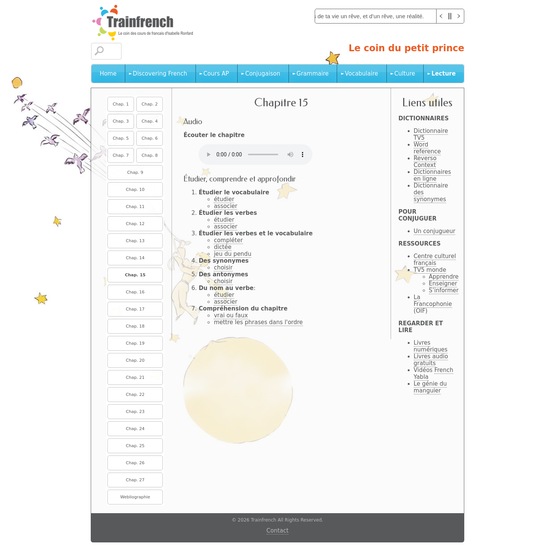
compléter (228, 240)
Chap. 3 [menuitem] (121, 121)
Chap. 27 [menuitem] (135, 480)
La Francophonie (433, 300)
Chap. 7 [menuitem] (121, 155)
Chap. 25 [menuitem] (135, 445)
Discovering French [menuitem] (160, 73)
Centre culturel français (435, 259)
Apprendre (444, 276)
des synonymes (430, 196)
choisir (223, 267)
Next (459, 16)
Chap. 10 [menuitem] (135, 189)
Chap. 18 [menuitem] (135, 326)
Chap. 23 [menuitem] (135, 411)
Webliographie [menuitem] (135, 497)
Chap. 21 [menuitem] (135, 377)
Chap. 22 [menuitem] (135, 394)
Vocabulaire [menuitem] (361, 73)
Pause (450, 16)
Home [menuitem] (108, 73)
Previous (441, 16)
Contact (277, 530)
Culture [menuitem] (404, 73)
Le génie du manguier (430, 387)
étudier (224, 199)
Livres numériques (431, 346)
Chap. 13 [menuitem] (135, 240)
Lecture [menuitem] (443, 73)
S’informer (444, 290)
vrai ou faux (231, 315)
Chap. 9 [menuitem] (135, 172)
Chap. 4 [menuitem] (150, 121)
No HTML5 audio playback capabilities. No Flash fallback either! (255, 154)
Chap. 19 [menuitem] (135, 343)
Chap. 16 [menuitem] (135, 292)
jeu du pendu (232, 254)
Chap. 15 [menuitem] (135, 275)
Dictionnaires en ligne (432, 175)
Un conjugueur (435, 231)
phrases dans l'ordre (274, 322)
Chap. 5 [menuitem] (121, 138)
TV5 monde (430, 269)
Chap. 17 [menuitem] (135, 309)
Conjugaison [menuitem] (262, 73)
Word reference (427, 148)
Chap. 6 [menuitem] (150, 138)
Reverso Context (425, 162)
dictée (222, 247)
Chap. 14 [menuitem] (135, 257)
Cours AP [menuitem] (216, 73)
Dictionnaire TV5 (431, 134)
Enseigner (443, 283)
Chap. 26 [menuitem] (135, 462)
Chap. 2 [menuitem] (150, 104)
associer (225, 206)
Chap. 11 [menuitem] (135, 206)
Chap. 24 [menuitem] (135, 428)
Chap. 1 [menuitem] (121, 104)
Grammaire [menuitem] (312, 73)
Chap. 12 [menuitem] (135, 223)
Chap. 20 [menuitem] (135, 360)
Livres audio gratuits (431, 360)
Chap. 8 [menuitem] (150, 155)
